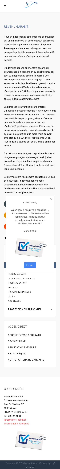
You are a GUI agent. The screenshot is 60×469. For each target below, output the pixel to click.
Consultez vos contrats (24, 335)
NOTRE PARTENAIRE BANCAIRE (26, 359)
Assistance (14, 301)
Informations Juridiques (16, 423)
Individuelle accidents (21, 278)
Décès (11, 296)
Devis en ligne (17, 341)
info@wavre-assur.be (15, 419)
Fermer (30, 265)
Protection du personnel (25, 309)
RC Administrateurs (19, 292)
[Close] (51, 199)
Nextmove (30, 467)
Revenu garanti (17, 274)
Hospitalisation (17, 283)
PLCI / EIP (13, 287)
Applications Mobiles (22, 347)
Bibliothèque (16, 353)
